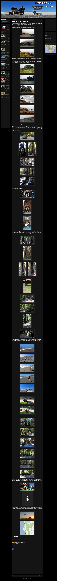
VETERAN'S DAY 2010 (6, 27)
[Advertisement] (4, 114)
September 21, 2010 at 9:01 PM (21, 542)
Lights (6, 71)
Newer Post (14, 575)
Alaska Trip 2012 (47, 35)
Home (27, 575)
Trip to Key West (47, 39)
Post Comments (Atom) (29, 578)
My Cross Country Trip (48, 38)
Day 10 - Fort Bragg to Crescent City (20, 21)
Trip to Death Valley (48, 41)
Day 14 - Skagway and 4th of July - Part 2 (7, 64)
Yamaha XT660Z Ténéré (7, 41)
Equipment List (7, 55)
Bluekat (15, 542)
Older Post (40, 575)
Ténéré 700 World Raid (6, 92)
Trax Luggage (7, 85)
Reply (15, 546)
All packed (6, 78)
